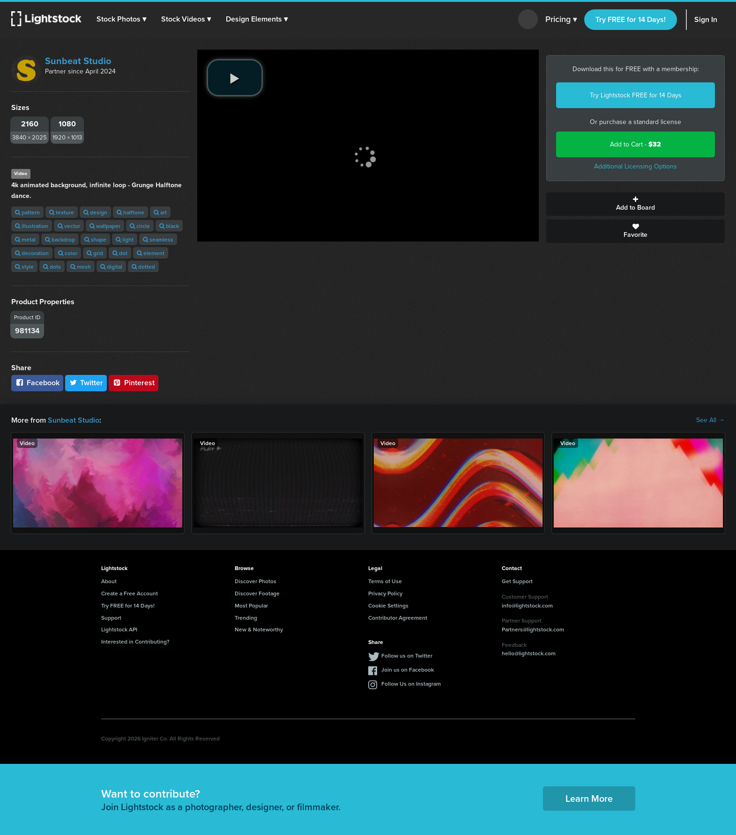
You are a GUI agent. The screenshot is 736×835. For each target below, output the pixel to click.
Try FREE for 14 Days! (630, 19)
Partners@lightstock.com (533, 629)
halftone (130, 212)
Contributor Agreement (397, 618)
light (125, 239)
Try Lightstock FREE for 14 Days (636, 95)
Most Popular (251, 605)
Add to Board (636, 204)
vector (69, 226)
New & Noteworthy (259, 629)
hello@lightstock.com (529, 653)
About (109, 581)
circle (140, 226)
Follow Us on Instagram (411, 684)
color (67, 253)
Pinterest (133, 382)
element (150, 253)
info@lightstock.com (527, 605)
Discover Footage (257, 593)
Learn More (589, 798)
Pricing (561, 19)
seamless (158, 239)
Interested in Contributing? (135, 641)
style (24, 267)
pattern (27, 212)
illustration (31, 226)
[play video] (235, 77)
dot (119, 253)
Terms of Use (385, 581)
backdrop (60, 239)
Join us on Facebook (407, 670)
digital (111, 267)
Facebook (37, 382)
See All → (710, 420)
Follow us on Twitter (406, 655)
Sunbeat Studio (78, 61)
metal (25, 239)
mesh (80, 267)
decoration (32, 253)
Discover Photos (255, 581)
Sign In (705, 19)
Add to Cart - (635, 144)
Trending (246, 618)
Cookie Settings (388, 605)
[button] (121, 19)
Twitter (86, 382)
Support (111, 618)
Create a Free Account (129, 593)
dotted (143, 267)
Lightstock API (119, 629)
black (169, 226)
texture (61, 212)
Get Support (517, 581)
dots (52, 267)
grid (95, 253)
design (95, 212)
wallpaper (104, 226)
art (160, 212)
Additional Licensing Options (635, 166)
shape (95, 239)
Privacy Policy (385, 593)
